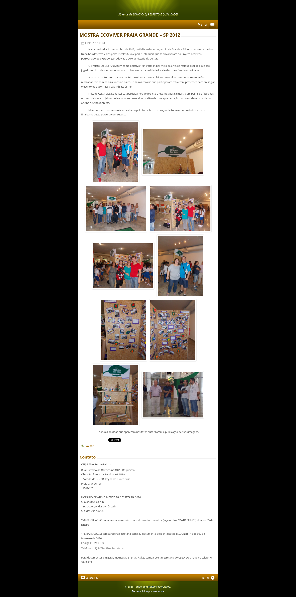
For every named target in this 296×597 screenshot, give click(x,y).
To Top (205, 577)
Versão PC (92, 577)
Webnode (158, 591)
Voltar (90, 446)
